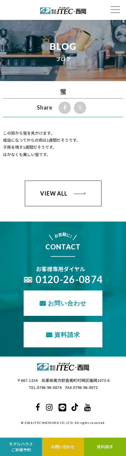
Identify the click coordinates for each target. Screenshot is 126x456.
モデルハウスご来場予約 (21, 447)
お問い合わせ (67, 303)
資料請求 (67, 334)
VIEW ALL (53, 193)
